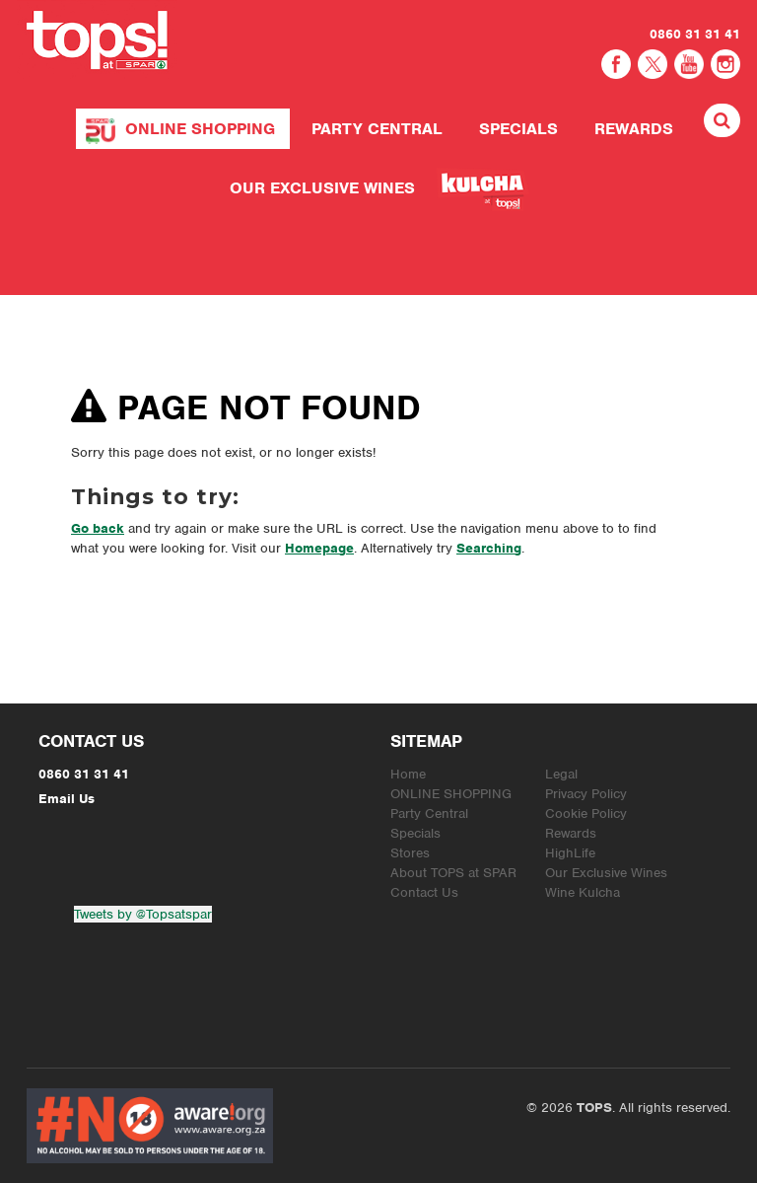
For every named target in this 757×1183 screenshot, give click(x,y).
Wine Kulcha (582, 892)
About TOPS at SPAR (453, 872)
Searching (488, 548)
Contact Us (424, 892)
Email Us (66, 798)
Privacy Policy (586, 793)
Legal (561, 774)
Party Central (377, 128)
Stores (410, 853)
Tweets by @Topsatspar (143, 914)
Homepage (319, 548)
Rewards (633, 128)
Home (408, 774)
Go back (97, 528)
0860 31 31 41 (695, 34)
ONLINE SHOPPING (200, 128)
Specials (518, 128)
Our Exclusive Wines (322, 188)
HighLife (570, 853)
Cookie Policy (586, 813)
